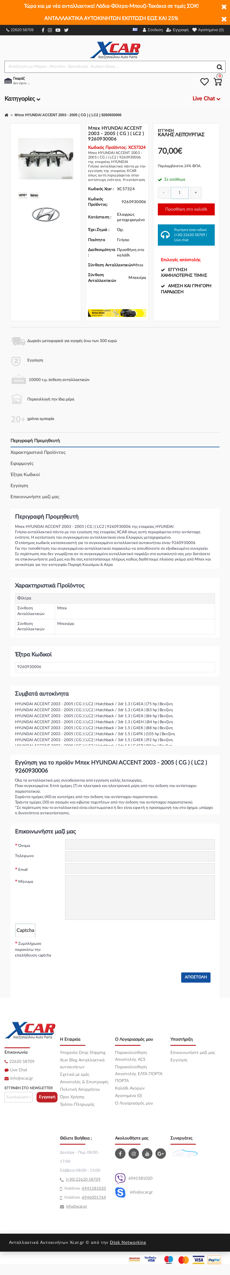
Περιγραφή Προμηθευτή (35, 441)
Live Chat (18, 1070)
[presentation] (110, 948)
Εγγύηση (19, 486)
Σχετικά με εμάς (75, 1074)
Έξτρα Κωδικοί (25, 474)
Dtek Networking (128, 1243)
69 (84, 1189)
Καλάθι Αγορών (130, 1088)
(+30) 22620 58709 (189, 235)
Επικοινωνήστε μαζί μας (34, 497)
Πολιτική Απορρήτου (80, 1089)
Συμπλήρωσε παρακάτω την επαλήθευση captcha (33, 949)
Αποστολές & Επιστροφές (84, 1082)
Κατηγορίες (22, 99)
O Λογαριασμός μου (134, 1103)
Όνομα (24, 846)
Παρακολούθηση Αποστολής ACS (131, 1056)
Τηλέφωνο (24, 856)
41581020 (96, 1189)
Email (23, 870)
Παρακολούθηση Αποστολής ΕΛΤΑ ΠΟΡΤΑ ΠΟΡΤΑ (138, 1074)
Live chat (181, 240)
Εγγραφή (47, 1097)
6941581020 (133, 1178)
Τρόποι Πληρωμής (77, 1104)
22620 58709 (20, 30)
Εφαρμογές (22, 463)
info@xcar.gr (21, 1078)
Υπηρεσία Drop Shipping (82, 1053)
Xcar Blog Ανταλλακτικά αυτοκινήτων (82, 1063)
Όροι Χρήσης (72, 1097)
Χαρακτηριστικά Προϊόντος (38, 452)
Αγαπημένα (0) (128, 1096)
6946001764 (94, 1198)
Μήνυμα (25, 882)
